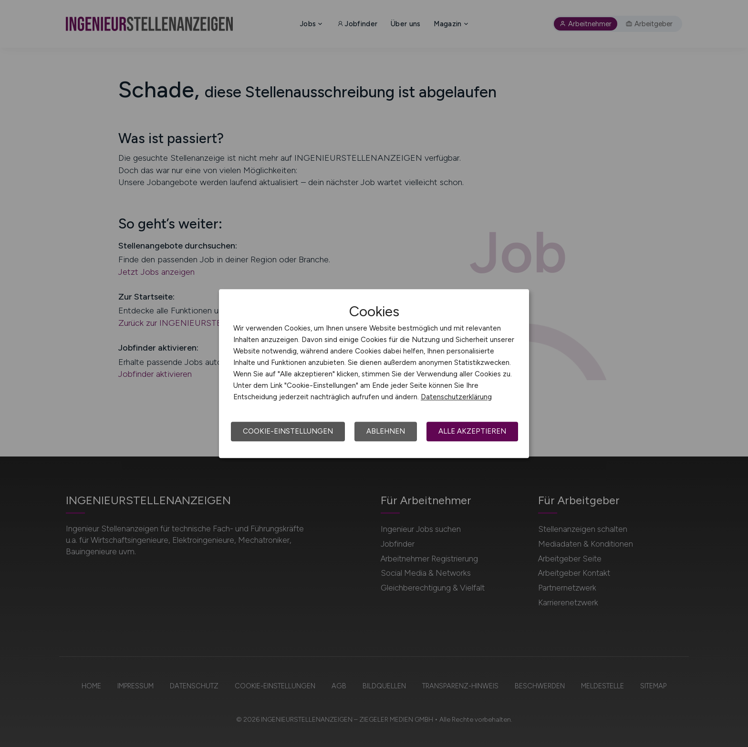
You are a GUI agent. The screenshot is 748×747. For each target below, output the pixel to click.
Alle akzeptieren (472, 431)
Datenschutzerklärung (456, 397)
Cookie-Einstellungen (288, 431)
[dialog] (374, 373)
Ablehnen (385, 431)
